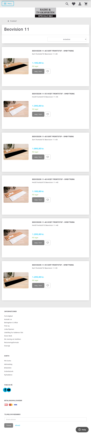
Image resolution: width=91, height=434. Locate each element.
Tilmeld (8, 425)
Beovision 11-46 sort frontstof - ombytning (53, 50)
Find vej (6, 326)
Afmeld (17, 425)
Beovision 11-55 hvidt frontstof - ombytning (53, 93)
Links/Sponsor (9, 329)
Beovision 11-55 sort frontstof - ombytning (53, 265)
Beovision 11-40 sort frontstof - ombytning (53, 136)
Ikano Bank (8, 336)
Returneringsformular (11, 342)
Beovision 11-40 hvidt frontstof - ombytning (53, 179)
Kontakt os (8, 319)
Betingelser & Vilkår (11, 322)
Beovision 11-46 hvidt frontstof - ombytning (53, 222)
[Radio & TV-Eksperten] (45, 13)
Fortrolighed (8, 316)
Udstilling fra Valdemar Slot (13, 332)
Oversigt (7, 346)
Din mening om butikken (12, 339)
